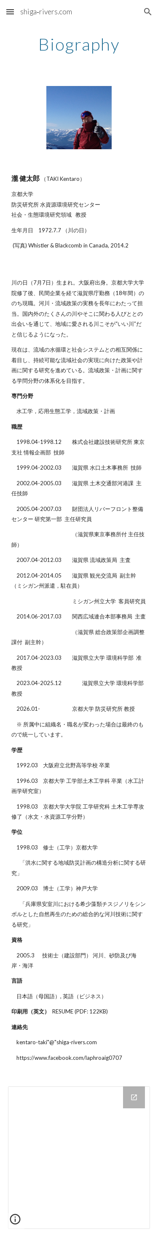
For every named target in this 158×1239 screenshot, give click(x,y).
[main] (79, 44)
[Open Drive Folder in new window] (134, 1097)
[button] (10, 11)
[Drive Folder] (79, 1157)
